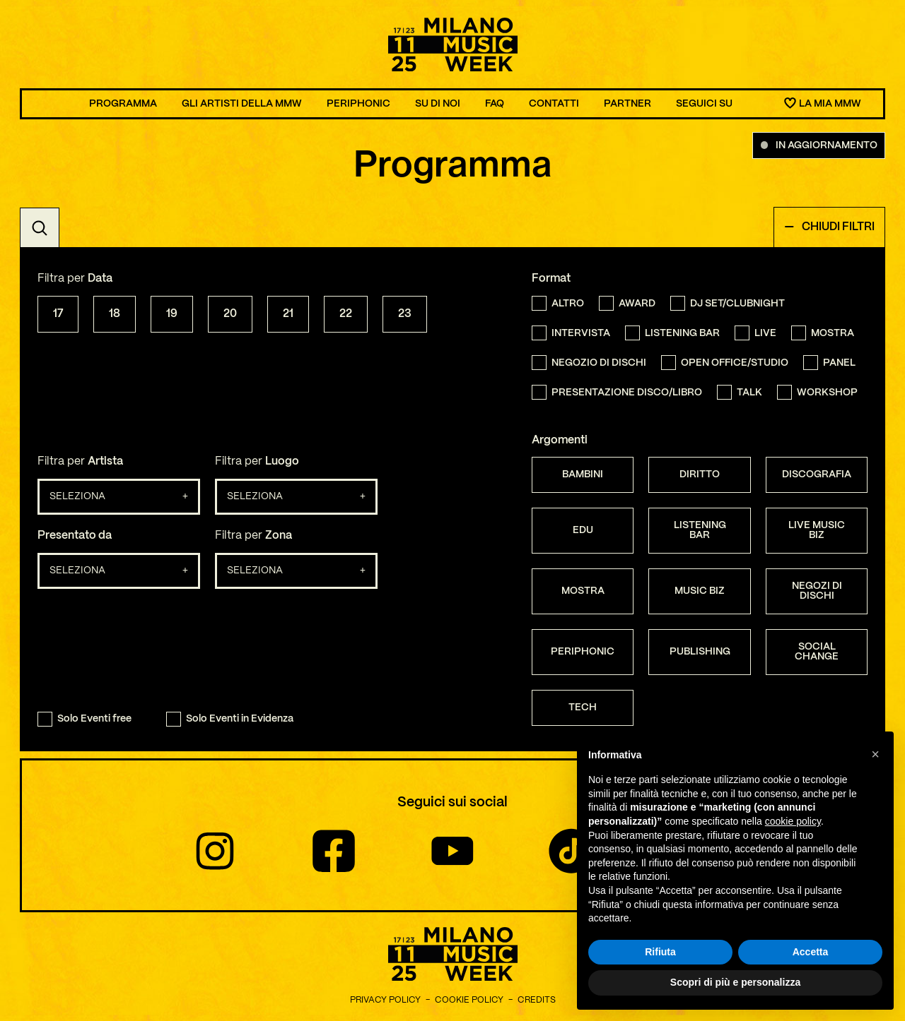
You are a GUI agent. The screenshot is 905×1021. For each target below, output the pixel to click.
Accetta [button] (811, 951)
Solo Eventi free (84, 719)
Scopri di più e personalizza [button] (735, 982)
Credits (537, 1000)
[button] (875, 754)
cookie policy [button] (793, 821)
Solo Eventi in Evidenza (229, 719)
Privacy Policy (385, 1000)
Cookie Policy (469, 1000)
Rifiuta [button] (660, 951)
